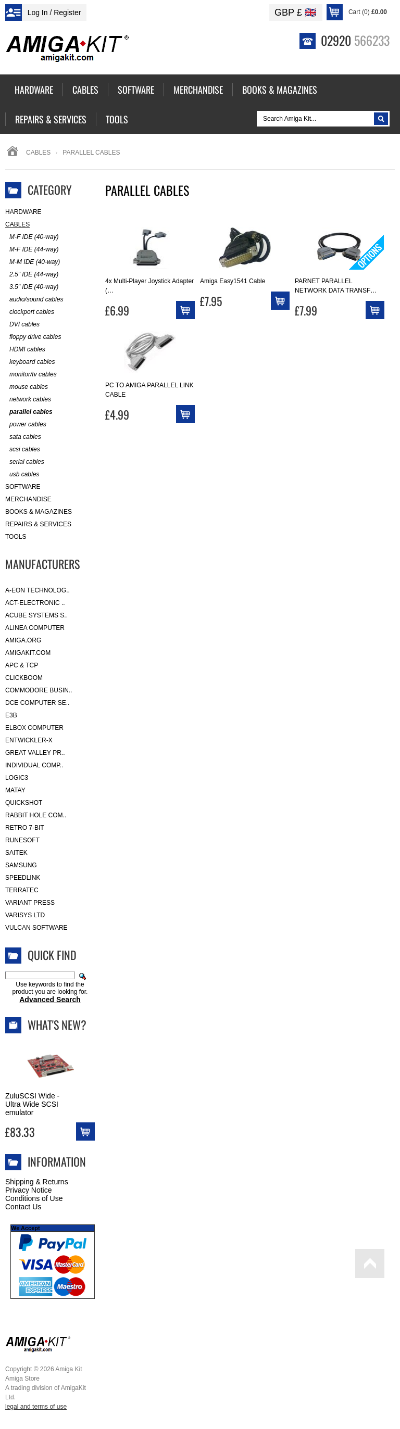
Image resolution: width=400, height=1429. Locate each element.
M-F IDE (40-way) (31, 237)
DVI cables (22, 324)
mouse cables (26, 387)
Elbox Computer (34, 727)
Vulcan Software (36, 927)
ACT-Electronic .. (35, 602)
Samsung (21, 865)
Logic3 (16, 777)
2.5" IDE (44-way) (31, 274)
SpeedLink (22, 877)
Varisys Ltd (25, 915)
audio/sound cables (34, 299)
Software (23, 486)
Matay (15, 790)
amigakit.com (28, 652)
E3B (11, 715)
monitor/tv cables (31, 374)
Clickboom (24, 677)
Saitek (16, 852)
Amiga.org (23, 640)
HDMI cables (25, 349)
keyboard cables (30, 362)
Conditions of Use (34, 1198)
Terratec (22, 890)
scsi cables (22, 449)
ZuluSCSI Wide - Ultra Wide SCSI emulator (32, 1104)
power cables (25, 424)
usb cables (22, 474)
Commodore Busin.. (38, 690)
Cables (38, 152)
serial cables (24, 462)
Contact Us (23, 1207)
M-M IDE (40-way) (32, 262)
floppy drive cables (33, 337)
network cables (28, 399)
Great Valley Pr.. (35, 752)
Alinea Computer (35, 627)
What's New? (57, 1024)
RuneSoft (22, 840)
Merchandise (28, 499)
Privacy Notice (28, 1190)
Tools (15, 536)
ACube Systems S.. (36, 615)
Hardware (23, 212)
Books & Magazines (38, 511)
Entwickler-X (29, 740)
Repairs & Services (38, 524)
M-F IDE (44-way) (31, 249)
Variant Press (30, 902)
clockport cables (29, 312)
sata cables (23, 437)
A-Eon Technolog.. (37, 590)
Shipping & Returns (36, 1182)
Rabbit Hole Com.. (35, 815)
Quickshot (23, 802)
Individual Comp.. (34, 765)
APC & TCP (21, 665)
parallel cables (29, 412)
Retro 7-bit (24, 827)
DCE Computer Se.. (37, 702)
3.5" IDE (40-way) (31, 287)
